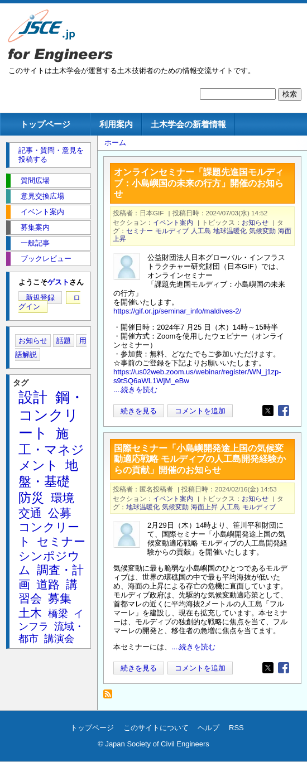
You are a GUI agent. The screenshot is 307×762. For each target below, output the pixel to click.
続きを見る (139, 410)
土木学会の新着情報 (188, 124)
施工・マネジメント (51, 449)
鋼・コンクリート (51, 415)
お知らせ (255, 222)
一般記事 (35, 243)
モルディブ (172, 230)
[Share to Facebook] (283, 410)
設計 (32, 397)
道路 (48, 584)
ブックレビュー (46, 258)
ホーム (115, 142)
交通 (30, 513)
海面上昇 (204, 506)
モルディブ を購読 (110, 697)
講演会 (59, 638)
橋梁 (58, 613)
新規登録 (40, 297)
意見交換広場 (42, 196)
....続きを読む (135, 389)
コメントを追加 (200, 411)
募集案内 (35, 227)
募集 (59, 598)
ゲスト (58, 282)
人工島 (201, 230)
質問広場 (35, 180)
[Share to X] (268, 410)
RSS (236, 728)
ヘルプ (208, 728)
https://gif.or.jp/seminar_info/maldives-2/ (177, 311)
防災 (31, 497)
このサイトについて (156, 728)
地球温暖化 (230, 230)
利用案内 (116, 124)
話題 (63, 340)
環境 (62, 497)
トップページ (45, 124)
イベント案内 (173, 222)
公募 (59, 513)
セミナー (139, 230)
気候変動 (262, 230)
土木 (30, 612)
